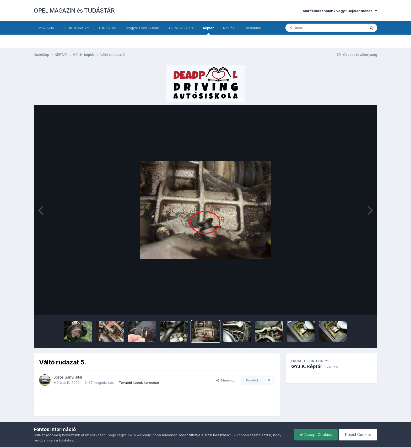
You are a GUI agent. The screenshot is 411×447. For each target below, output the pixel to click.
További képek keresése (139, 382)
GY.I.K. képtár (306, 366)
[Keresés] (311, 28)
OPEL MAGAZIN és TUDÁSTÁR (74, 10)
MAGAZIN (46, 28)
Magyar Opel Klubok (142, 28)
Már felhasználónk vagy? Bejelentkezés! (340, 11)
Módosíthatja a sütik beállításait (205, 435)
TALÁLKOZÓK (180, 28)
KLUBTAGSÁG (76, 28)
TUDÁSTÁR (107, 28)
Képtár (208, 30)
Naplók (228, 28)
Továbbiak (252, 28)
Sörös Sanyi (63, 377)
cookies (53, 435)
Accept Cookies (316, 434)
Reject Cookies (358, 434)
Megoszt (225, 380)
